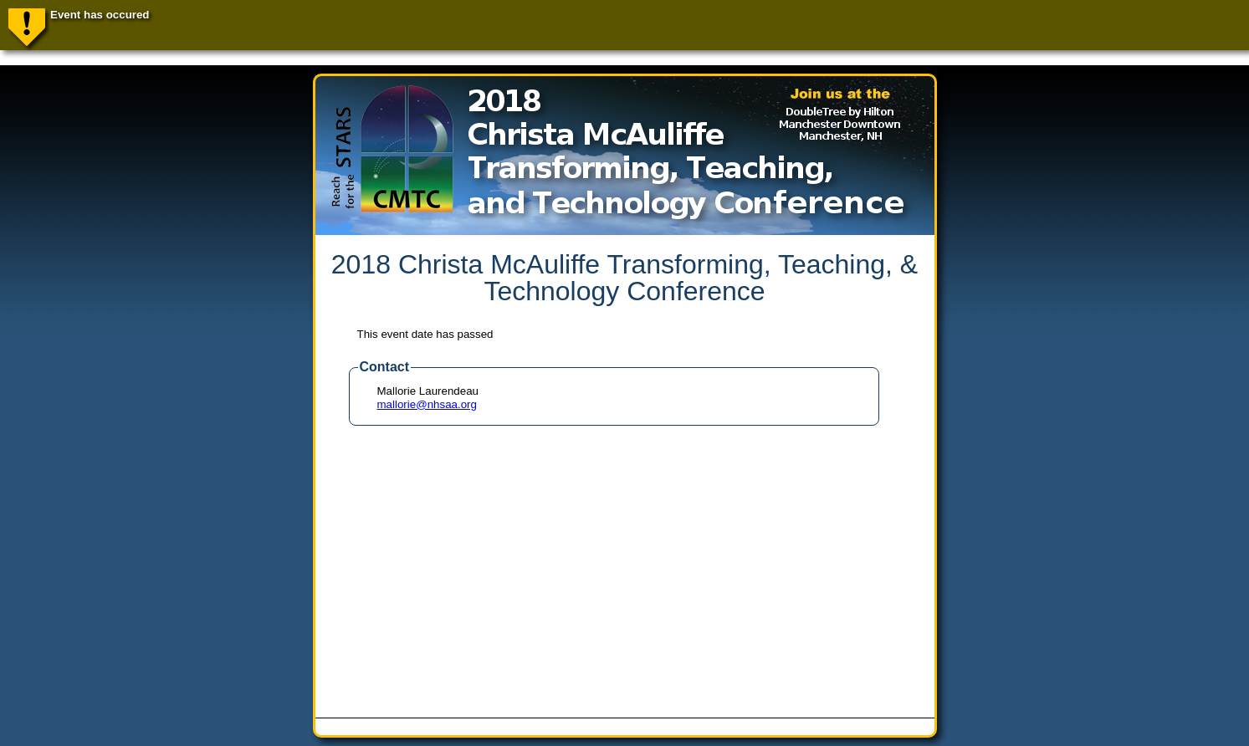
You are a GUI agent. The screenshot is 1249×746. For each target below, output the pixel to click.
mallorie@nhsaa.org (427, 404)
